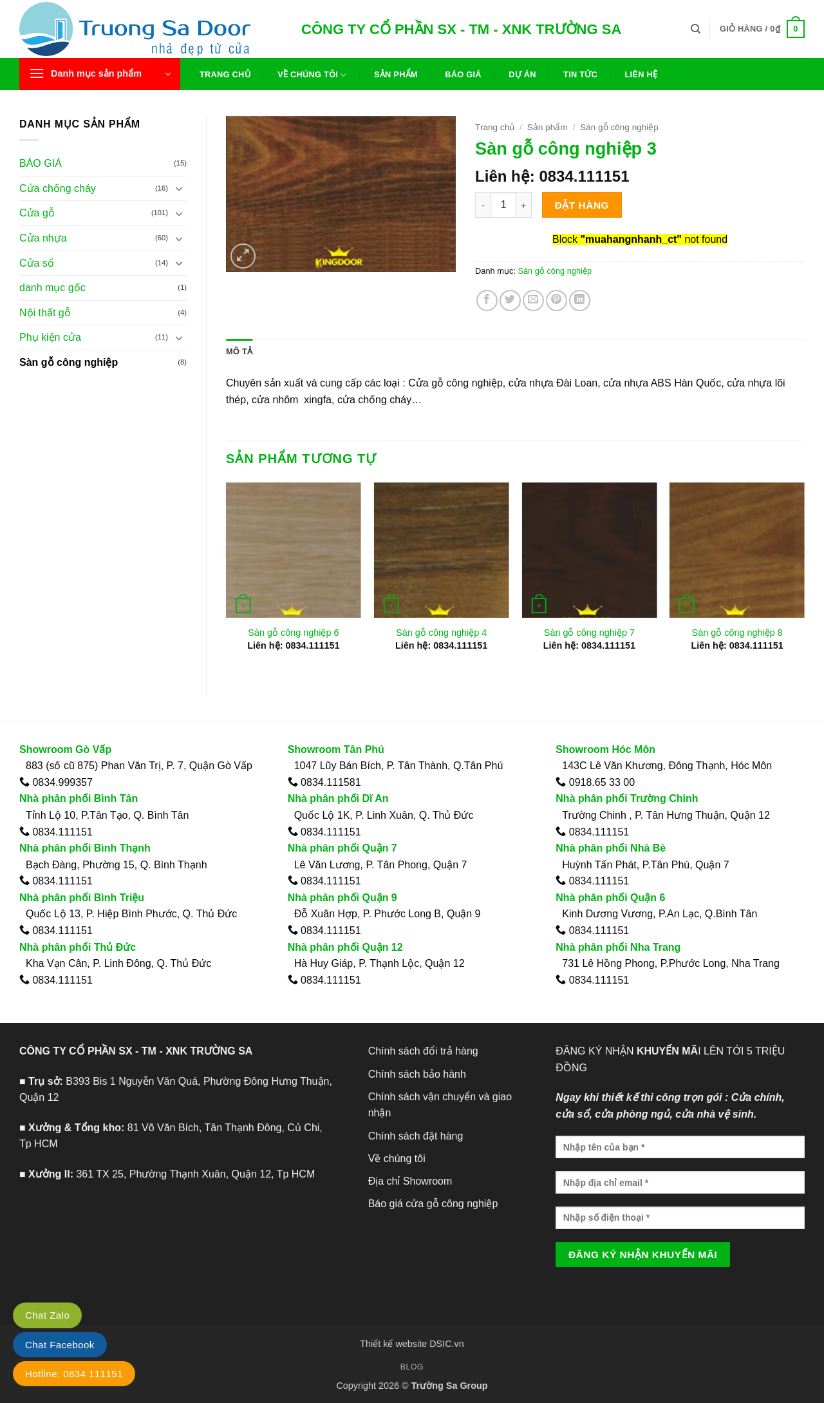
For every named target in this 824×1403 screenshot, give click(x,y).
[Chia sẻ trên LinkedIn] (579, 300)
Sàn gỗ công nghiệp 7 (589, 632)
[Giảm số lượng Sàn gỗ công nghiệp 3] (483, 205)
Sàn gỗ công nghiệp (68, 362)
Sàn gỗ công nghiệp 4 (441, 632)
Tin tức (580, 74)
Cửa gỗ (37, 212)
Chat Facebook (60, 1344)
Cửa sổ (36, 263)
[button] (762, 29)
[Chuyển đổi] (179, 188)
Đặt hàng (582, 205)
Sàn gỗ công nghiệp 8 (737, 632)
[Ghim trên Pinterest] (556, 300)
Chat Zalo (47, 1315)
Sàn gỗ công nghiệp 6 (293, 632)
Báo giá (463, 74)
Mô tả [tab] (239, 351)
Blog (412, 1366)
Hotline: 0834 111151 (74, 1373)
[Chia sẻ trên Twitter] (510, 300)
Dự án (522, 74)
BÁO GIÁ (40, 163)
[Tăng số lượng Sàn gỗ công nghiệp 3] (524, 205)
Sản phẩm (396, 74)
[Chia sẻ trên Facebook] (487, 300)
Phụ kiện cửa (50, 337)
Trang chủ (225, 74)
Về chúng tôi (311, 75)
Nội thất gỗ (45, 312)
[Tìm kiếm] (695, 29)
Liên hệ (640, 74)
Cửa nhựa (43, 238)
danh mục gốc (52, 287)
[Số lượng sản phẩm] (503, 205)
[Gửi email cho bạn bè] (533, 300)
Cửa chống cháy (57, 188)
